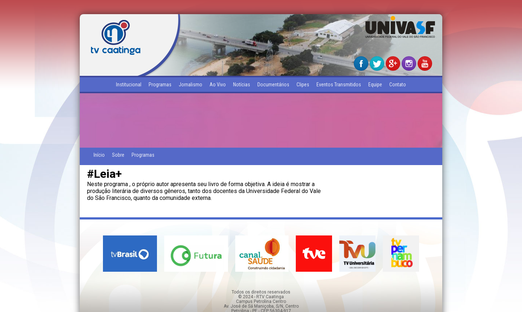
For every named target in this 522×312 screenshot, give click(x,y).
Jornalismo (190, 84)
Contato (397, 84)
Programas (160, 84)
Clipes (303, 84)
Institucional (128, 84)
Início (99, 155)
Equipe (375, 84)
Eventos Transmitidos (338, 84)
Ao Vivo (218, 84)
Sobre (118, 155)
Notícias (241, 84)
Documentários (273, 84)
